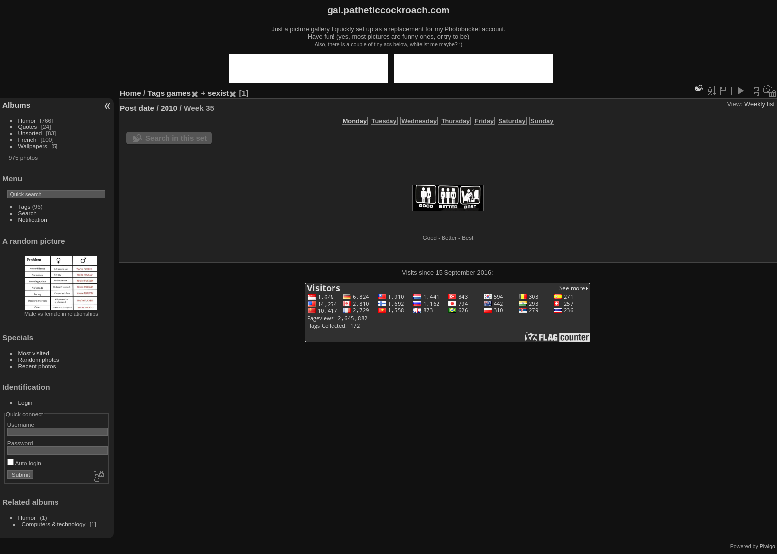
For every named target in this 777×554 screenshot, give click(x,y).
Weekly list (759, 104)
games (179, 93)
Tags (24, 206)
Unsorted (30, 133)
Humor (27, 120)
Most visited (33, 353)
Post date (137, 108)
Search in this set (176, 138)
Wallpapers (32, 146)
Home (130, 93)
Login (25, 402)
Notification (32, 219)
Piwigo (767, 546)
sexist (218, 93)
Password (20, 443)
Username (20, 424)
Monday (355, 120)
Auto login (24, 463)
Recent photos (37, 366)
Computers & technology (54, 524)
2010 (169, 108)
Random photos (38, 359)
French (27, 139)
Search (27, 213)
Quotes (27, 126)
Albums (16, 105)
